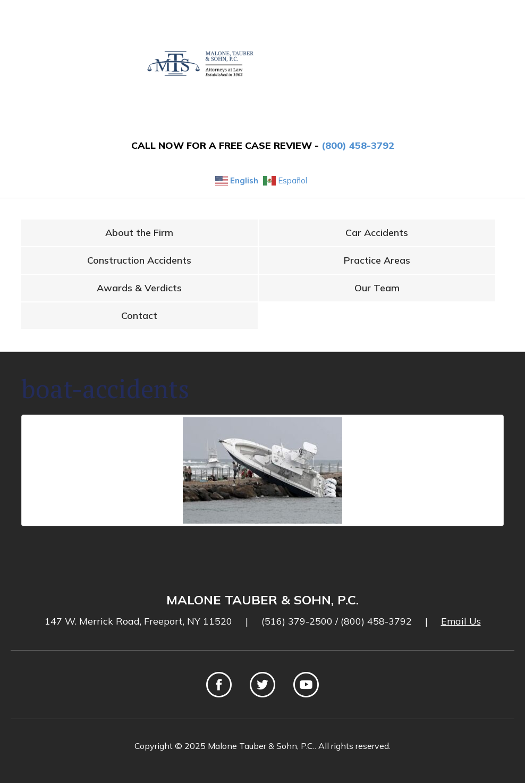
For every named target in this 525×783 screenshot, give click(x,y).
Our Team (377, 288)
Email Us (461, 621)
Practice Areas (377, 260)
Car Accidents (376, 232)
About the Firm (139, 232)
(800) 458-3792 (357, 145)
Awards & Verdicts (139, 288)
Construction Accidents (139, 260)
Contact (139, 315)
